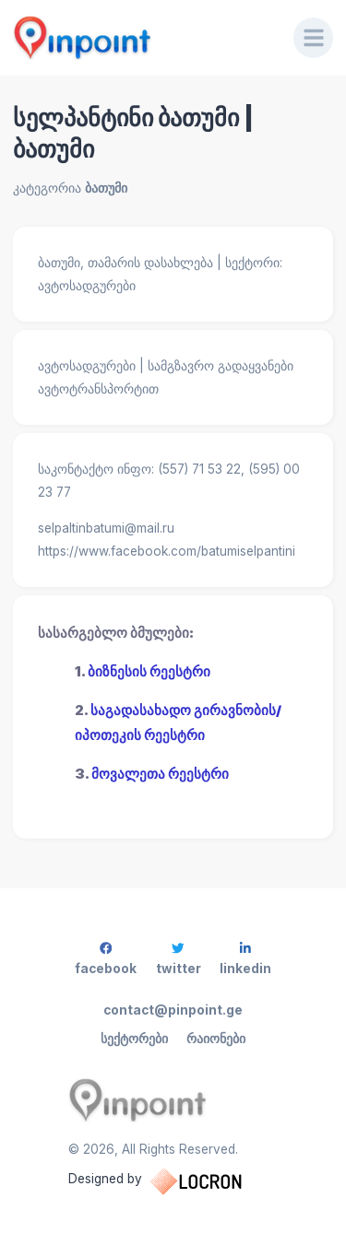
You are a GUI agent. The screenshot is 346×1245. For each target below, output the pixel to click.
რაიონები (215, 1038)
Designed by (173, 1181)
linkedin (245, 959)
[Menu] (313, 38)
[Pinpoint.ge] (140, 38)
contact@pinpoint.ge (173, 1010)
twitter (178, 959)
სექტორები (134, 1038)
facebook (106, 959)
